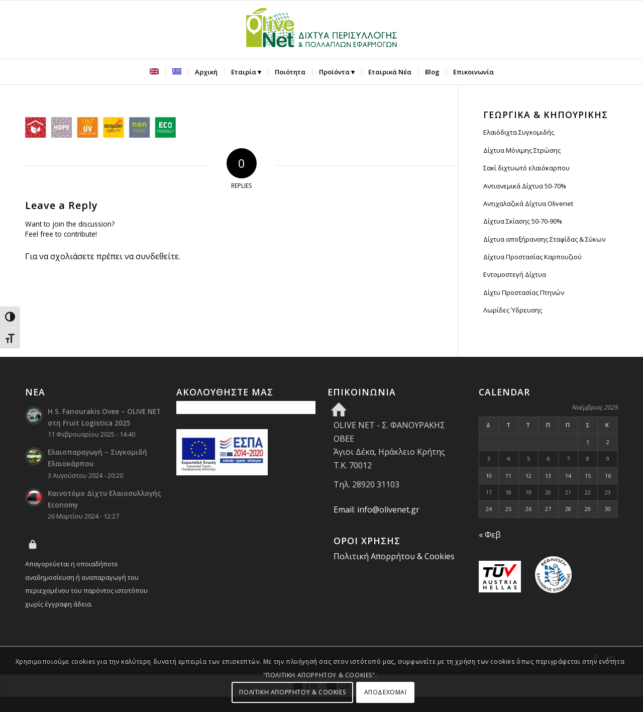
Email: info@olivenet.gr (376, 509)
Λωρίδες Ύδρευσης (512, 310)
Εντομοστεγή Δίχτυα (514, 274)
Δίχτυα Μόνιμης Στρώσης (522, 150)
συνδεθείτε (157, 256)
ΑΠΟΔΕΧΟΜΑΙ (385, 692)
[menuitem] (154, 71)
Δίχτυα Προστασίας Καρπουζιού (532, 256)
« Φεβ (490, 534)
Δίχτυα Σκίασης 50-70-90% (522, 221)
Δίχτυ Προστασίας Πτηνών (523, 292)
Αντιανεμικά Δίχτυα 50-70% (524, 185)
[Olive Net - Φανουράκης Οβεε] (321, 30)
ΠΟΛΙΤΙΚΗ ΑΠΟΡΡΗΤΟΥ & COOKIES (292, 692)
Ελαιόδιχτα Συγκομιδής (518, 132)
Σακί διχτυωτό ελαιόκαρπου (526, 167)
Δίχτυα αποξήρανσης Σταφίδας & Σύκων (544, 239)
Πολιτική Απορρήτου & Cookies (394, 556)
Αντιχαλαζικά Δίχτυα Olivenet (528, 203)
